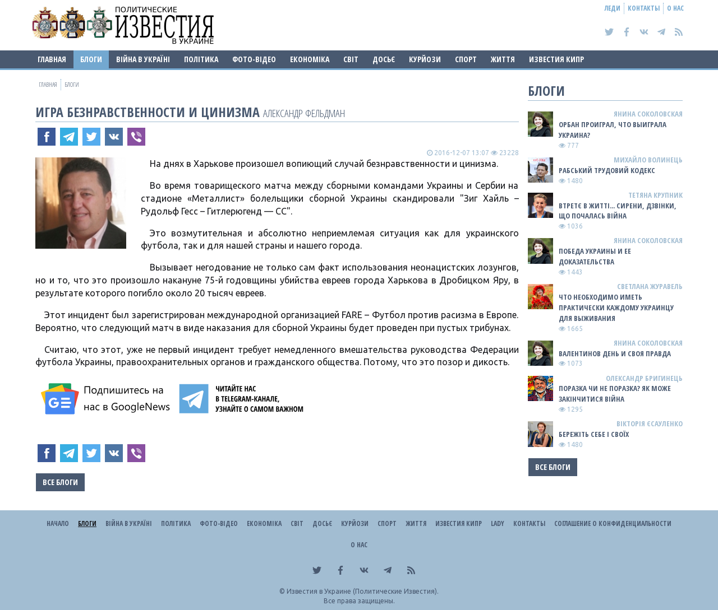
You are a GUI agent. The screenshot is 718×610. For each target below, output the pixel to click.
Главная (52, 59)
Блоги (91, 59)
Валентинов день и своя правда (615, 353)
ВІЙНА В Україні (143, 59)
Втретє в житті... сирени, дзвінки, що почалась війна (617, 211)
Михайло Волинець (648, 160)
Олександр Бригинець (644, 378)
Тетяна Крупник (655, 195)
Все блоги (60, 482)
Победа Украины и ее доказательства (595, 256)
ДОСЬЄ (383, 59)
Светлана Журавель (650, 286)
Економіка (309, 59)
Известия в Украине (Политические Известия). (363, 591)
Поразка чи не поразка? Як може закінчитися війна (615, 393)
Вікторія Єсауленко (649, 423)
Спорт (466, 59)
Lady (497, 523)
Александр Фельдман (304, 112)
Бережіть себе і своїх (594, 434)
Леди (612, 8)
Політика (201, 59)
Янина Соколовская (648, 114)
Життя (503, 59)
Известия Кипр (556, 59)
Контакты (644, 8)
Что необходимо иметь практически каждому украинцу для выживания (616, 307)
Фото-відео (254, 59)
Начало (58, 523)
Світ (350, 59)
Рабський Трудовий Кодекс (607, 170)
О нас (675, 8)
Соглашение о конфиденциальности (612, 523)
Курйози (425, 59)
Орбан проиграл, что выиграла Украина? (612, 129)
